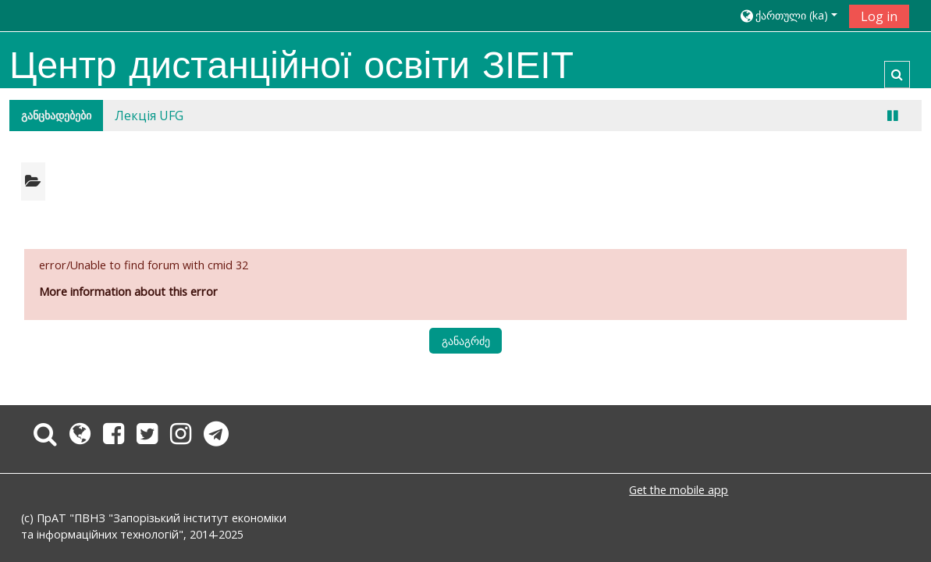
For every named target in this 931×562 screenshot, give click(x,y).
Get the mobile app (678, 489)
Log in (879, 16)
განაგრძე (466, 340)
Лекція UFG (149, 115)
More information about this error (128, 291)
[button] (788, 15)
